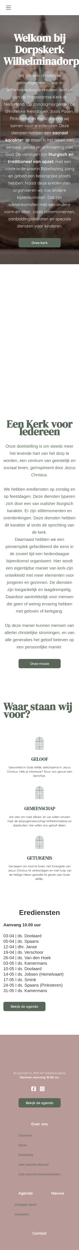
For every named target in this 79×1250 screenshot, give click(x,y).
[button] (7, 8)
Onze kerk (40, 243)
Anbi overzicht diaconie (34, 1164)
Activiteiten (22, 1214)
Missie (23, 1145)
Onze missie (39, 663)
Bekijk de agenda (24, 1006)
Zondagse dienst (26, 1204)
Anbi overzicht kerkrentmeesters (40, 1174)
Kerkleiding (26, 1155)
